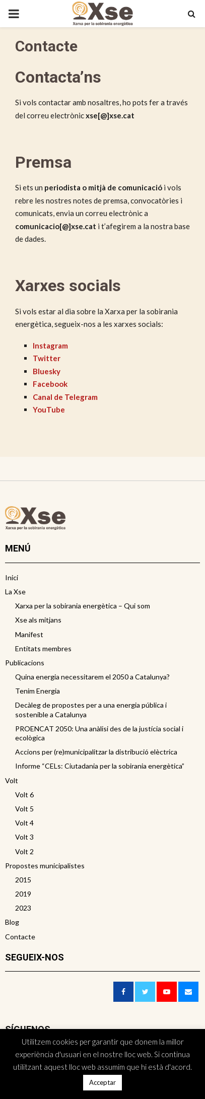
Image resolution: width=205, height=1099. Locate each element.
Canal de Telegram (65, 396)
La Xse (15, 591)
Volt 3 (24, 837)
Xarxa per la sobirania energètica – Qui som (82, 605)
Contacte (20, 936)
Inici (11, 577)
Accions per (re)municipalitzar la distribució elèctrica (96, 751)
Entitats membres (43, 648)
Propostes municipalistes (45, 865)
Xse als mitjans (38, 619)
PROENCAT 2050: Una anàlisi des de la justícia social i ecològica (99, 733)
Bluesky (46, 371)
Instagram (50, 345)
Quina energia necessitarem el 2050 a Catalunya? (92, 676)
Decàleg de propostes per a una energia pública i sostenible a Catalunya (91, 709)
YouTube (49, 409)
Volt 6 (24, 794)
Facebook (50, 383)
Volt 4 (24, 822)
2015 (23, 879)
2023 (23, 908)
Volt (11, 780)
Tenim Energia (37, 690)
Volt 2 (24, 851)
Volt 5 (24, 808)
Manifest (29, 634)
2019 (23, 893)
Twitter (46, 358)
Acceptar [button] (102, 1082)
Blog (12, 922)
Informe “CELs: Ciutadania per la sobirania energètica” (99, 766)
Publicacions (24, 662)
